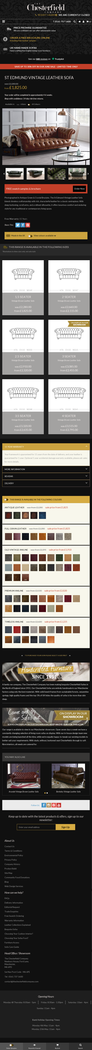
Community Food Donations (17, 877)
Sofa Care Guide (12, 947)
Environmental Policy (14, 855)
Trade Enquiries (11, 911)
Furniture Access (12, 942)
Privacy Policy (11, 860)
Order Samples (11, 1046)
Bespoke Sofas (11, 929)
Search (80, 1046)
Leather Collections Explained (18, 925)
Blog (6, 882)
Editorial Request (12, 907)
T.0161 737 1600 (62, 21)
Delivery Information (14, 902)
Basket (57, 1046)
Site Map (8, 873)
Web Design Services (14, 886)
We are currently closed (72, 15)
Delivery (46, 483)
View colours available (42, 235)
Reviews (46, 476)
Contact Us (9, 846)
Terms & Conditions (13, 851)
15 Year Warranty (46, 446)
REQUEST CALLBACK (46, 15)
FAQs (7, 898)
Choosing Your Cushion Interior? (19, 934)
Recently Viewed (34, 1046)
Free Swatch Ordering (14, 916)
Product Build (11, 868)
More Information (46, 469)
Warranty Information (14, 920)
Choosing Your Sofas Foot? (16, 938)
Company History (12, 864)
